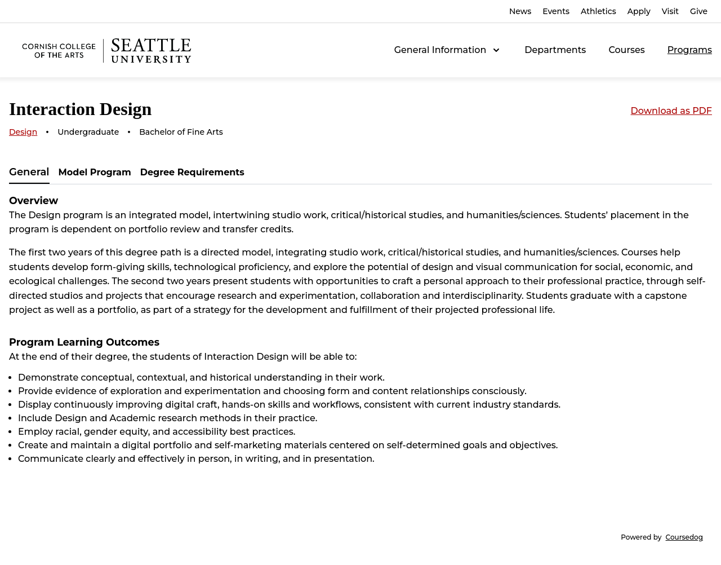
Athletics (598, 11)
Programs (689, 50)
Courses (626, 50)
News (520, 11)
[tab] (29, 172)
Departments (555, 50)
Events (555, 11)
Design (23, 132)
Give (698, 11)
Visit (670, 11)
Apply (639, 11)
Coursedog (684, 537)
